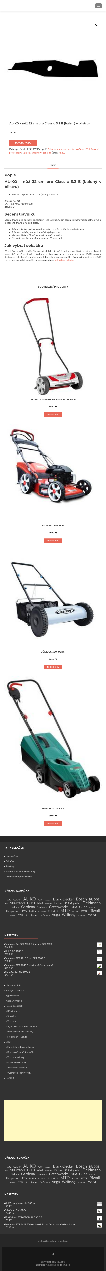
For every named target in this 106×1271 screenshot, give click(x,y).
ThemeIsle (65, 1264)
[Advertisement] (53, 1120)
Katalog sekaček (14, 1005)
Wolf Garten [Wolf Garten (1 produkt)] (82, 915)
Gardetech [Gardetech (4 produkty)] (42, 907)
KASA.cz (80, 149)
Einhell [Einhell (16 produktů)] (58, 903)
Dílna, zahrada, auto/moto (61, 149)
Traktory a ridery (15, 1057)
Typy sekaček (13, 995)
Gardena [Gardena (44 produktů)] (28, 906)
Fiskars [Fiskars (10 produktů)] (15, 907)
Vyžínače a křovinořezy (19, 1072)
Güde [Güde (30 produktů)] (83, 907)
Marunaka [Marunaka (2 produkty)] (42, 911)
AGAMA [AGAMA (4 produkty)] (17, 899)
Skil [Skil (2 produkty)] (27, 915)
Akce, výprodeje (14, 1000)
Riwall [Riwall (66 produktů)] (95, 910)
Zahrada (47, 152)
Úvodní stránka (13, 985)
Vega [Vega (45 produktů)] (56, 914)
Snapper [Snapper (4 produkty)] (35, 915)
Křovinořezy (12, 855)
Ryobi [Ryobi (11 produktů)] (20, 914)
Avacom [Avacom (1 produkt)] (48, 900)
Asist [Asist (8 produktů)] (41, 899)
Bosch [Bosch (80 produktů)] (81, 899)
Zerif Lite (41, 1264)
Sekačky (10, 861)
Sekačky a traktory (31, 152)
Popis (53, 165)
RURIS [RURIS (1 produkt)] (12, 915)
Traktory (10, 866)
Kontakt (10, 1077)
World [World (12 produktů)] (92, 914)
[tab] (53, 165)
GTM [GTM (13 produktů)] (74, 907)
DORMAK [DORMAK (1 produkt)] (48, 904)
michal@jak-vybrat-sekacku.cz (53, 1241)
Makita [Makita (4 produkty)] (32, 911)
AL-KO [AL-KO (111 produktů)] (29, 898)
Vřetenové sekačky (17, 1067)
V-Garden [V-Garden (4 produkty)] (45, 915)
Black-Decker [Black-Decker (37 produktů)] (63, 899)
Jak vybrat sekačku (64, 260)
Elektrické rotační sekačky (20, 1046)
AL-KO (62, 152)
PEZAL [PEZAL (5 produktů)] (84, 911)
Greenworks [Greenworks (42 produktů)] (58, 906)
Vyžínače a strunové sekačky (20, 871)
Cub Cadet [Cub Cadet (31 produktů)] (35, 903)
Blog (8, 1041)
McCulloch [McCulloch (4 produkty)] (53, 911)
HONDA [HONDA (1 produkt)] (92, 907)
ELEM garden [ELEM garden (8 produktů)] (72, 903)
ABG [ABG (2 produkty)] (9, 900)
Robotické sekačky (16, 1062)
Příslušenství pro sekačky (19, 876)
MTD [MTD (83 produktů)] (65, 910)
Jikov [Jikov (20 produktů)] (23, 911)
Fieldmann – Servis (17, 1036)
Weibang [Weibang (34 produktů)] (69, 914)
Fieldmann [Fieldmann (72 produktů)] (91, 902)
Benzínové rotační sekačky (21, 1052)
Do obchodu (23, 142)
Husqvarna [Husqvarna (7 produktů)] (12, 911)
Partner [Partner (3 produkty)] (75, 911)
